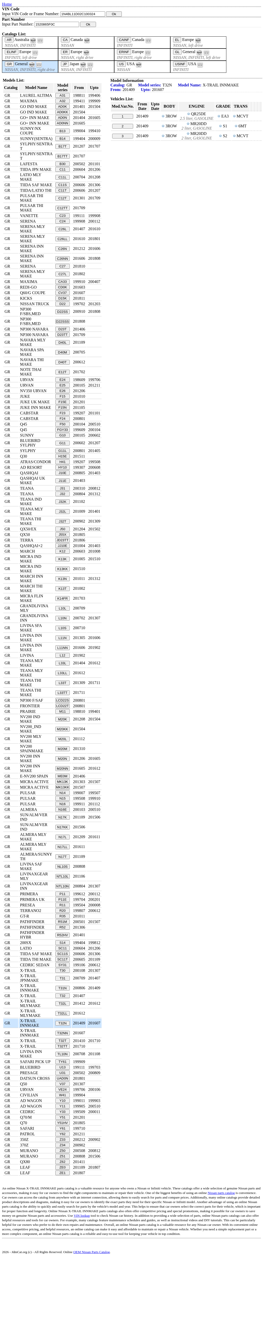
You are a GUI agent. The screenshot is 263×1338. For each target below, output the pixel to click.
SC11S (62, 954)
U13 (62, 1067)
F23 (62, 413)
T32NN (62, 1033)
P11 (63, 894)
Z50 (62, 1151)
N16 (62, 804)
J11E (62, 481)
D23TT (62, 335)
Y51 (63, 1117)
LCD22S (62, 700)
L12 (62, 655)
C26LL (62, 239)
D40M (62, 352)
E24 (63, 380)
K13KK (62, 569)
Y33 (63, 1112)
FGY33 (62, 430)
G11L (62, 451)
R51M (62, 922)
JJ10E (62, 546)
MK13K (62, 782)
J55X (62, 534)
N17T (62, 857)
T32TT (62, 1046)
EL (177, 40)
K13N (62, 579)
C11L (62, 177)
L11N (62, 638)
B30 (63, 164)
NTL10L (62, 876)
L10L (62, 608)
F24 (62, 418)
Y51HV (62, 1123)
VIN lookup (82, 1215)
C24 (62, 221)
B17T (62, 146)
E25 (63, 385)
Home (7, 4)
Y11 (63, 1106)
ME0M (62, 776)
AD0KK (62, 112)
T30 (62, 970)
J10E (62, 473)
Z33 (62, 1139)
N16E (62, 809)
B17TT (62, 156)
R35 (62, 916)
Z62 (62, 1162)
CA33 (62, 282)
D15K (62, 298)
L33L (62, 663)
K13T (62, 589)
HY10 (62, 467)
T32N (62, 1023)
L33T (62, 683)
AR (9, 40)
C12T (62, 198)
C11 (62, 169)
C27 (62, 266)
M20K (62, 719)
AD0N (62, 118)
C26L (62, 229)
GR (9, 64)
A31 (63, 95)
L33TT (62, 693)
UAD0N (62, 1078)
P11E (62, 899)
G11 (62, 443)
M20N (62, 759)
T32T (62, 1041)
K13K (62, 559)
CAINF (124, 40)
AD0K (62, 106)
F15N (62, 407)
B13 (63, 131)
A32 (63, 101)
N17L (62, 837)
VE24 (62, 1089)
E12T (62, 372)
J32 (62, 494)
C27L (62, 274)
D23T (62, 329)
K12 (63, 551)
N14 (62, 793)
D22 (62, 304)
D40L (62, 342)
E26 (63, 391)
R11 (62, 905)
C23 (62, 216)
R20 (62, 910)
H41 (62, 462)
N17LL (62, 847)
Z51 (62, 1156)
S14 (63, 943)
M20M (62, 749)
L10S (62, 628)
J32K (62, 502)
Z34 (62, 1145)
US (121, 64)
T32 (62, 996)
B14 (63, 138)
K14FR (62, 598)
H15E (62, 456)
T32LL (62, 1013)
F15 (62, 396)
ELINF (11, 52)
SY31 (62, 965)
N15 (62, 798)
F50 (62, 424)
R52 (62, 927)
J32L (62, 511)
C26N (62, 249)
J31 (62, 488)
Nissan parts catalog (221, 1193)
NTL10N (62, 886)
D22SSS (62, 321)
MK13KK (62, 787)
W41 (62, 1095)
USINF (180, 64)
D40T (62, 362)
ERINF (124, 52)
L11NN (62, 648)
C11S (62, 185)
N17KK (62, 827)
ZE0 (62, 1167)
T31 (62, 978)
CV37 (62, 293)
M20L (62, 739)
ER (65, 52)
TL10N (62, 1054)
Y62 (63, 1134)
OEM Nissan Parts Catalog (91, 1252)
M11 (62, 711)
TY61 (62, 1062)
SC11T (62, 959)
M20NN (62, 768)
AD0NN (62, 123)
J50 (62, 529)
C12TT (62, 208)
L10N (62, 618)
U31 (62, 1073)
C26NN (62, 259)
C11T (62, 190)
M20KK (62, 729)
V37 (63, 1084)
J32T (62, 521)
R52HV (62, 935)
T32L (62, 1003)
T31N (62, 988)
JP (65, 64)
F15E (62, 402)
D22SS (62, 312)
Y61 (63, 1128)
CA (65, 40)
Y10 (63, 1100)
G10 (62, 435)
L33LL (62, 673)
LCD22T (62, 706)
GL (177, 52)
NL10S (62, 866)
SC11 (62, 948)
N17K (62, 817)
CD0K (62, 287)
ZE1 (62, 1173)
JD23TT (62, 540)
